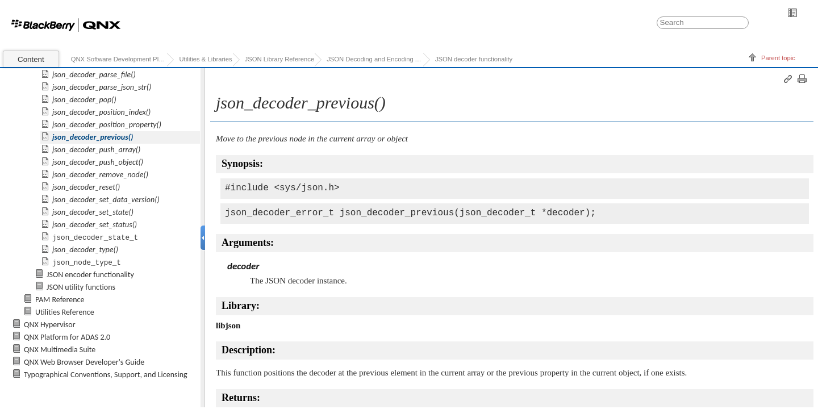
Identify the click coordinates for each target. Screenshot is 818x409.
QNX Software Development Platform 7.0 (119, 59)
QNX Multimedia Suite (59, 349)
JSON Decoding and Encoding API (375, 59)
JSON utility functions (81, 287)
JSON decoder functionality (473, 59)
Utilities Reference (64, 312)
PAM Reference (59, 299)
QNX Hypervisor (50, 324)
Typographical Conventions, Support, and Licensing (105, 374)
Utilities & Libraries (205, 59)
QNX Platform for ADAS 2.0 (67, 337)
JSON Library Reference (280, 59)
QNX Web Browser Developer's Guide (84, 362)
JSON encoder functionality (90, 274)
